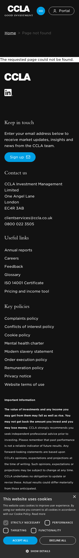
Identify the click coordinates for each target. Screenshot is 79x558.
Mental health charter (24, 343)
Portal (61, 11)
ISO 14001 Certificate (24, 283)
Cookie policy (17, 335)
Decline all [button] (57, 540)
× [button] (74, 496)
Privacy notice (17, 376)
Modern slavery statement (28, 351)
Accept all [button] (20, 540)
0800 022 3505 (19, 224)
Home (10, 33)
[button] (39, 551)
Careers (11, 258)
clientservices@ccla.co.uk (28, 218)
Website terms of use (24, 384)
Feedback (13, 266)
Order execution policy (25, 360)
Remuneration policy (24, 368)
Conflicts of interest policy (29, 327)
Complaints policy (21, 318)
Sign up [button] (17, 157)
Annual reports (18, 250)
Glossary (12, 275)
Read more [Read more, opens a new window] (39, 514)
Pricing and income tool (26, 291)
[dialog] (39, 525)
